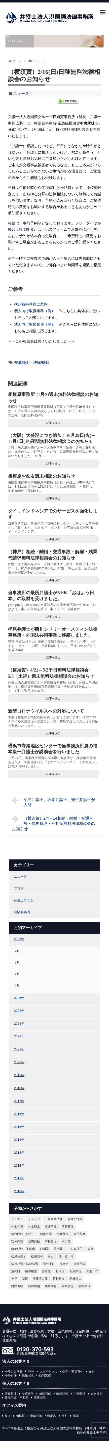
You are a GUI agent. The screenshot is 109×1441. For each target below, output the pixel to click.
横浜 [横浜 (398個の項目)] (51, 1256)
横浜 (8, 1415)
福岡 (76, 1415)
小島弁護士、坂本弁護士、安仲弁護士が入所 (53, 801)
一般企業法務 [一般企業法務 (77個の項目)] (54, 1219)
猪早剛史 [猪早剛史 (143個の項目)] (31, 1271)
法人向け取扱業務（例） (34, 324)
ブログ (19, 888)
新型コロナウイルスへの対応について (46, 711)
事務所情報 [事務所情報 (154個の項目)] (75, 1219)
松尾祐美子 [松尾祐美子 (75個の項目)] (18, 1256)
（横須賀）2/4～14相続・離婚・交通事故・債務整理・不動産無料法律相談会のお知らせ (53, 823)
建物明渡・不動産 (17, 1397)
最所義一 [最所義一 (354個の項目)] (60, 1248)
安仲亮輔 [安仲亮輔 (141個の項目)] (17, 1241)
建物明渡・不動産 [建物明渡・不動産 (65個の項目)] (23, 1248)
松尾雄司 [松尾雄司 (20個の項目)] (37, 1256)
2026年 (19, 939)
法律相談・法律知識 (31, 362)
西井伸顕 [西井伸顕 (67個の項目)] (17, 1286)
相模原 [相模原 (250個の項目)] (60, 1271)
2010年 (19, 1191)
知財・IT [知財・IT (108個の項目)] (92, 1271)
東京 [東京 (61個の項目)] (90, 1248)
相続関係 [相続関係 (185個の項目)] (75, 1271)
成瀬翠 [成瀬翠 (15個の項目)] (44, 1248)
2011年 (19, 1178)
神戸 (65, 1415)
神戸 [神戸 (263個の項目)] (14, 1278)
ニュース (21, 93)
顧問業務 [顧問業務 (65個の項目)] (84, 1286)
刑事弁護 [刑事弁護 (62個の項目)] (46, 1233)
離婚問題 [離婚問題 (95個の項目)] (51, 1286)
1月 (17, 985)
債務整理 (11, 1393)
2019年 (19, 1075)
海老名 (51, 1415)
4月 (17, 951)
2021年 (19, 1049)
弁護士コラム (23, 900)
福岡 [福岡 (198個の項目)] (25, 1278)
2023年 (19, 1023)
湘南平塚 (36, 1415)
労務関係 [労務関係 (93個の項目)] (63, 1233)
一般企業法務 (14, 1371)
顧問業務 (45, 1375)
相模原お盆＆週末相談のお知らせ (41, 476)
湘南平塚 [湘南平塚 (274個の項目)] (79, 1263)
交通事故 (28, 1393)
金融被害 (97, 1393)
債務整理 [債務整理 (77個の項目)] (67, 1226)
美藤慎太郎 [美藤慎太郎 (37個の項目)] (40, 1278)
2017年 (19, 1101)
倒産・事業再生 (72, 1371)
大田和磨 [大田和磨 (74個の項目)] (79, 1233)
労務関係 (79, 1393)
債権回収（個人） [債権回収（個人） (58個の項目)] (23, 1233)
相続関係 (45, 1393)
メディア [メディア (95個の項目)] (34, 1219)
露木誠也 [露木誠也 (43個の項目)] (67, 1286)
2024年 (19, 1011)
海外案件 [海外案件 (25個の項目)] (49, 1263)
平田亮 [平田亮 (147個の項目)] (66, 1241)
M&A (31, 1371)
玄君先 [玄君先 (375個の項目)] (46, 1271)
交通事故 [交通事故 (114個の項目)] (51, 1226)
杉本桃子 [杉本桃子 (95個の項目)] (76, 1248)
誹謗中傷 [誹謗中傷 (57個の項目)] (34, 1286)
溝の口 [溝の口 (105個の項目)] (15, 1271)
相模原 (20, 1415)
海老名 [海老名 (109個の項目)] (64, 1263)
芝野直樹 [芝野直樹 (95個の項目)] (59, 1278)
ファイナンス (48, 1371)
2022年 (19, 1036)
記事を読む (53, 422)
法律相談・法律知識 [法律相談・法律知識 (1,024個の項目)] (24, 1263)
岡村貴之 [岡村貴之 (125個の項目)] (51, 1241)
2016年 (19, 1114)
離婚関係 (62, 1393)
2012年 (19, 1165)
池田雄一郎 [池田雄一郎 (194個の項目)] (66, 1256)
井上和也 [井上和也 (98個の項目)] (17, 1226)
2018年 (19, 1088)
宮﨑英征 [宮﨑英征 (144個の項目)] (34, 1241)
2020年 (19, 1062)
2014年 (19, 1140)
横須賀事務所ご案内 (31, 304)
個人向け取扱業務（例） (34, 311)
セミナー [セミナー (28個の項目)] (17, 1219)
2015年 (19, 1127)
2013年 (19, 1152)
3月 (17, 962)
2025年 (19, 998)
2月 (17, 973)
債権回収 (28, 1375)
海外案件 (11, 1375)
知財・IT (94, 1371)
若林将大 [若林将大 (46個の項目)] (75, 1278)
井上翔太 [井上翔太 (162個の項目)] (34, 1226)
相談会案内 (22, 912)
